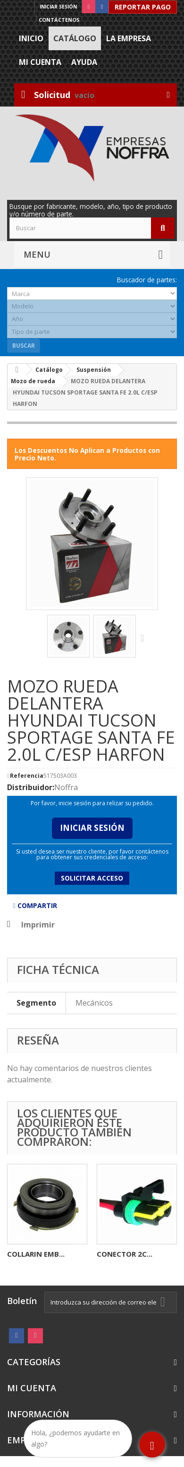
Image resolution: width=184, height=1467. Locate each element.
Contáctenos (59, 19)
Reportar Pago (143, 6)
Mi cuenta (40, 62)
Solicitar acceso (92, 877)
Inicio (31, 38)
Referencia (26, 776)
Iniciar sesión (58, 6)
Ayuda (84, 62)
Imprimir (38, 924)
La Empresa (128, 38)
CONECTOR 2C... (124, 1254)
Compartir (35, 905)
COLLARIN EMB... (36, 1254)
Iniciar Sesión (92, 827)
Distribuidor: (30, 787)
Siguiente (144, 637)
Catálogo (74, 38)
